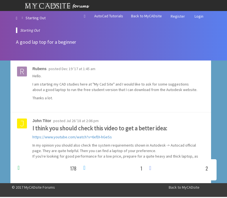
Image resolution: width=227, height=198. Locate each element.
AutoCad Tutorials (108, 15)
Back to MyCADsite (146, 15)
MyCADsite (191, 187)
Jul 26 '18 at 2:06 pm (82, 120)
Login (199, 16)
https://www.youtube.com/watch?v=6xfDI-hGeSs (72, 136)
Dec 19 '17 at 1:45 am (78, 68)
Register (178, 16)
